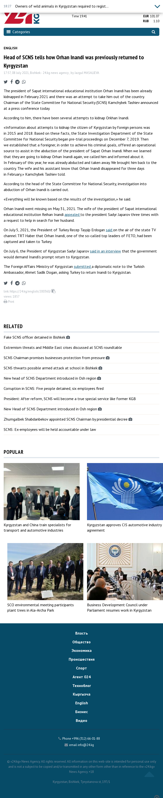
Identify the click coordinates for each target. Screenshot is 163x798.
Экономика (82, 650)
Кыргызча (81, 694)
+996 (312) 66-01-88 (86, 739)
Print (9, 302)
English (10, 48)
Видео (81, 720)
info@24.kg (86, 745)
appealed (72, 214)
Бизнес (81, 711)
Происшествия (82, 659)
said (109, 229)
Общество (81, 641)
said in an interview (105, 251)
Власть (81, 633)
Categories (18, 31)
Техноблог (81, 685)
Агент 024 (82, 676)
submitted (83, 266)
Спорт (81, 668)
